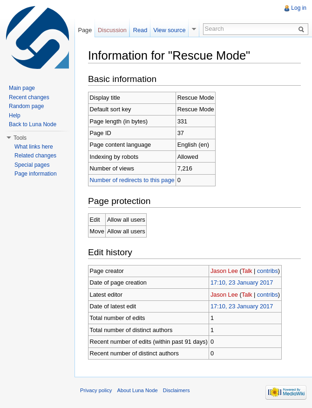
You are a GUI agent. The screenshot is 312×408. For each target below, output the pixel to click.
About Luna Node (137, 390)
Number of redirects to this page (132, 180)
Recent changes (29, 97)
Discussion (112, 30)
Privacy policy (96, 390)
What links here (33, 146)
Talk (247, 270)
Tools (20, 138)
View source (169, 30)
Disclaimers (176, 390)
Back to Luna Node (32, 124)
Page (85, 30)
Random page (26, 106)
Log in (298, 8)
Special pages (31, 165)
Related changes (35, 155)
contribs (267, 270)
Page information (35, 173)
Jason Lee (224, 270)
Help (14, 115)
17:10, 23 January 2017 (241, 282)
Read (140, 30)
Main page (22, 88)
